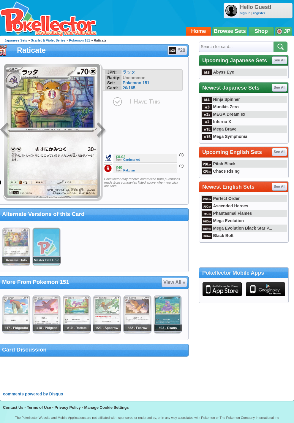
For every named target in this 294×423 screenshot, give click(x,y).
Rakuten (129, 170)
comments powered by (33, 394)
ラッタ (129, 72)
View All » (174, 282)
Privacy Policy (68, 407)
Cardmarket (131, 159)
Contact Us (13, 407)
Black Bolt (217, 235)
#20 (177, 50)
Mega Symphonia (224, 136)
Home (198, 31)
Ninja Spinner (221, 99)
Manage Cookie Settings (106, 407)
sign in (245, 13)
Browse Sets (230, 31)
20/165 (129, 87)
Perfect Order (221, 198)
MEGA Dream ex (223, 114)
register (259, 13)
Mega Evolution (223, 220)
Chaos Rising (221, 171)
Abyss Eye (218, 72)
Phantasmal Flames (227, 213)
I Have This (145, 101)
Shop (261, 31)
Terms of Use (39, 407)
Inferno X (216, 121)
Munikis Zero (220, 106)
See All (279, 60)
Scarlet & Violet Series (48, 40)
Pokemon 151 (79, 40)
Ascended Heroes (225, 205)
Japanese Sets (15, 40)
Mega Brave (219, 129)
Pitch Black (218, 163)
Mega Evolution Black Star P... (237, 228)
